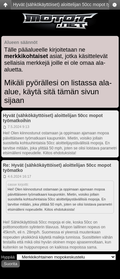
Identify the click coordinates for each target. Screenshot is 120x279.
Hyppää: (8, 257)
